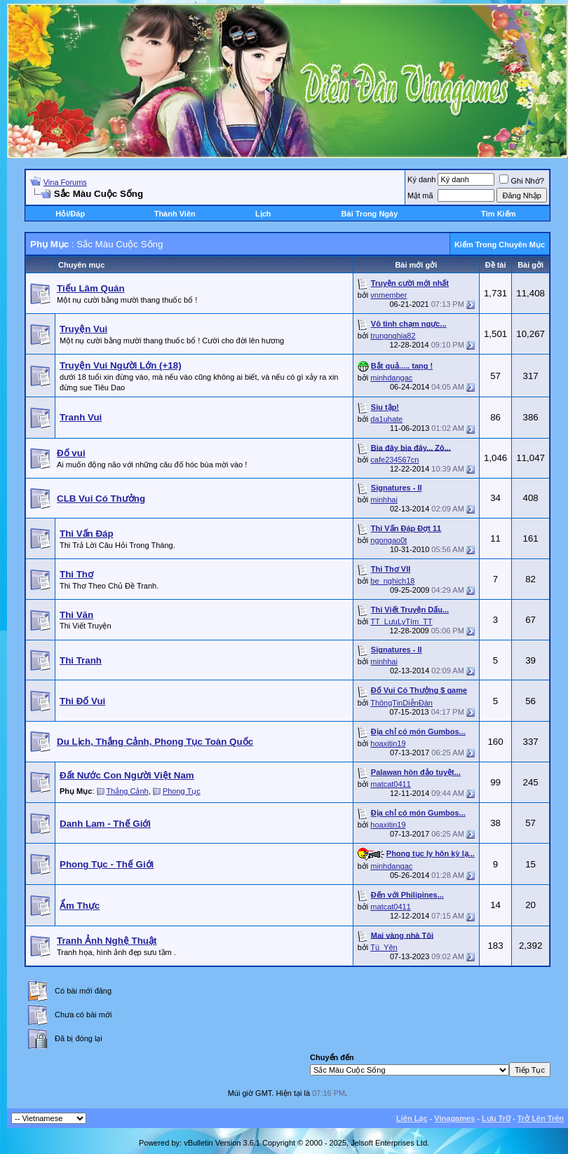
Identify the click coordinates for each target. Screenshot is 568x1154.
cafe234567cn (394, 459)
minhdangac (391, 377)
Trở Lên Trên (541, 1118)
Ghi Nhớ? (521, 181)
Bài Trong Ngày (370, 213)
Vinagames (454, 1118)
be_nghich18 (392, 581)
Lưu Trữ (496, 1118)
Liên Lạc (412, 1118)
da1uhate (386, 419)
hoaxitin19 (387, 743)
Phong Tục (182, 791)
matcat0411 (390, 784)
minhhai (384, 499)
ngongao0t (388, 540)
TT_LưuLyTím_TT (401, 621)
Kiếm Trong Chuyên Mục (499, 244)
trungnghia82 (392, 335)
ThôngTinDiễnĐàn (401, 703)
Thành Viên (175, 213)
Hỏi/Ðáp (70, 213)
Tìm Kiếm (498, 213)
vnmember (388, 295)
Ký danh (421, 179)
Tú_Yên (384, 947)
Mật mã (420, 195)
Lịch (263, 213)
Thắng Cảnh (127, 791)
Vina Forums (65, 182)
